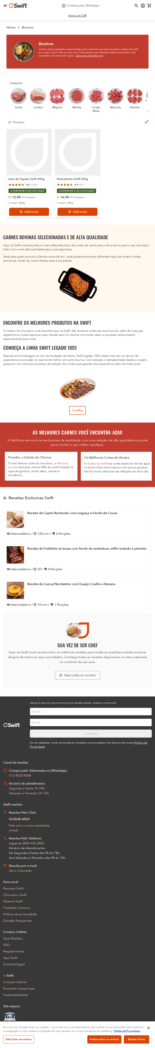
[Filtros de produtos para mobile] (146, 122)
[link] (77, 16)
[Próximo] (146, 100)
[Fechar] (148, 1034)
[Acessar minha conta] (142, 5)
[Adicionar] (29, 212)
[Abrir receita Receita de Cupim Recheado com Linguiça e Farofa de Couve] (77, 523)
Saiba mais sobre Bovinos (89, 55)
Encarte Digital (14, 964)
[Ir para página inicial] (18, 5)
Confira (77, 410)
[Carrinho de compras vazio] (149, 5)
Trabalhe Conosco (16, 908)
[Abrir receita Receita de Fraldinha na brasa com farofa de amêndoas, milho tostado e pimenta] (77, 559)
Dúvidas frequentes (17, 921)
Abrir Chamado (20, 870)
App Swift (10, 958)
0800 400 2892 (33, 843)
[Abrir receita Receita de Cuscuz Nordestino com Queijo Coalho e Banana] (77, 594)
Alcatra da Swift (97, 464)
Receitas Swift (13, 888)
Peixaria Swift (13, 901)
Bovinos (28, 27)
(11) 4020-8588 (20, 775)
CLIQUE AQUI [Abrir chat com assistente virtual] (19, 819)
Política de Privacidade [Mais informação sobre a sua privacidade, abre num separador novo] (127, 1038)
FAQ (6, 945)
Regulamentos (13, 951)
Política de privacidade (20, 914)
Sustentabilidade (15, 995)
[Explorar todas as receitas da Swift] (77, 675)
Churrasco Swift (14, 895)
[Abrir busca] (136, 5)
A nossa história (14, 982)
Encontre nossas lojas (19, 988)
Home (10, 27)
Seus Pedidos (13, 938)
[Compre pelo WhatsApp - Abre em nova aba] (80, 6)
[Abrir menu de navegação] (5, 6)
